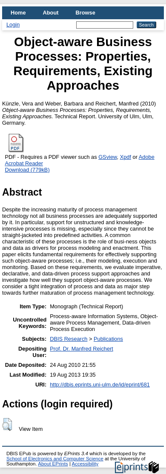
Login (13, 24)
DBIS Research (68, 339)
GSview (107, 157)
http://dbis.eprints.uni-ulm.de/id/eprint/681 (100, 384)
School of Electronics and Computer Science (54, 458)
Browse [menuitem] (85, 12)
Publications (108, 339)
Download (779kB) (27, 170)
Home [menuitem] (18, 12)
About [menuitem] (51, 12)
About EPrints (53, 463)
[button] (7, 424)
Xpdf (125, 157)
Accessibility (85, 463)
